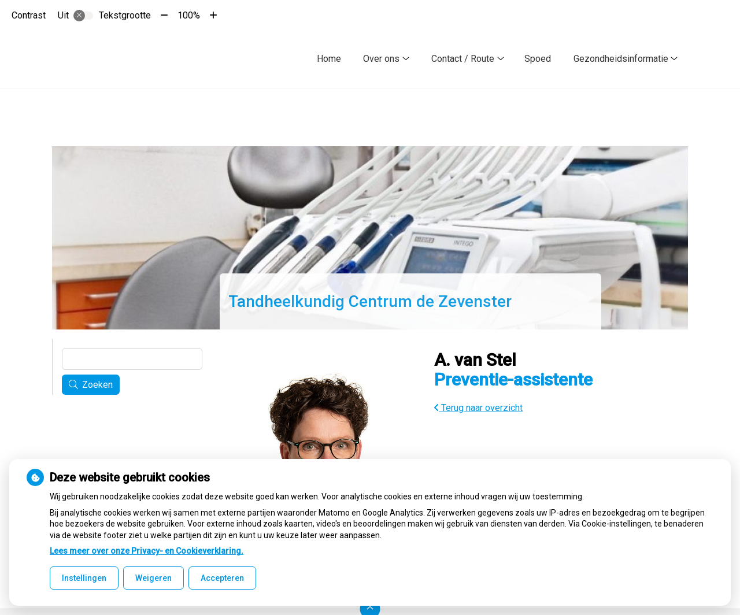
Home (329, 58)
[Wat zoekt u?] (132, 359)
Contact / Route (462, 58)
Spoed (537, 58)
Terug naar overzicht (478, 407)
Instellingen (84, 578)
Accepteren (222, 578)
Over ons (381, 58)
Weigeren (153, 578)
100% (188, 15)
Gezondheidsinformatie (621, 58)
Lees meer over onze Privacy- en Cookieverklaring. (146, 550)
